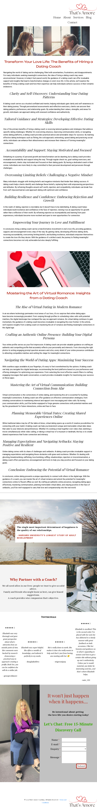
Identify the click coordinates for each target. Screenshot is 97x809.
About (67, 17)
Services (78, 17)
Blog (88, 17)
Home (57, 17)
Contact (72, 22)
